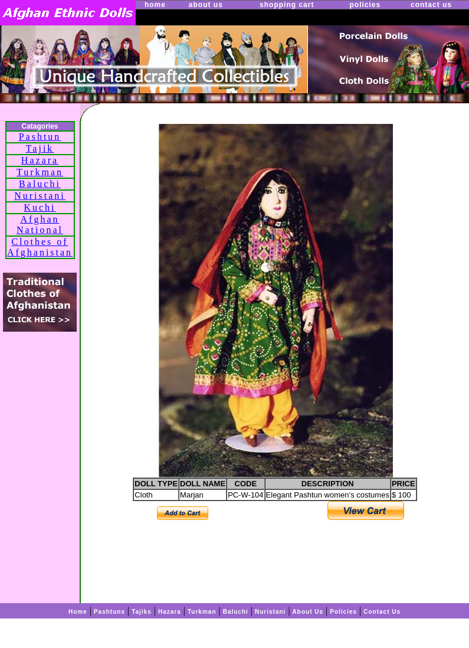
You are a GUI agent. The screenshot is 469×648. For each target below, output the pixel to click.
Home (77, 611)
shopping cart (287, 5)
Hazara (39, 160)
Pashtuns (109, 611)
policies (365, 5)
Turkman (40, 172)
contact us (431, 5)
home (155, 5)
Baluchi (40, 184)
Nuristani (39, 196)
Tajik (40, 148)
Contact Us (382, 611)
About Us (308, 611)
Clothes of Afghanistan (40, 247)
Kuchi (39, 207)
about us (206, 5)
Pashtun (40, 137)
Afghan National (40, 224)
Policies (343, 611)
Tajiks (142, 611)
